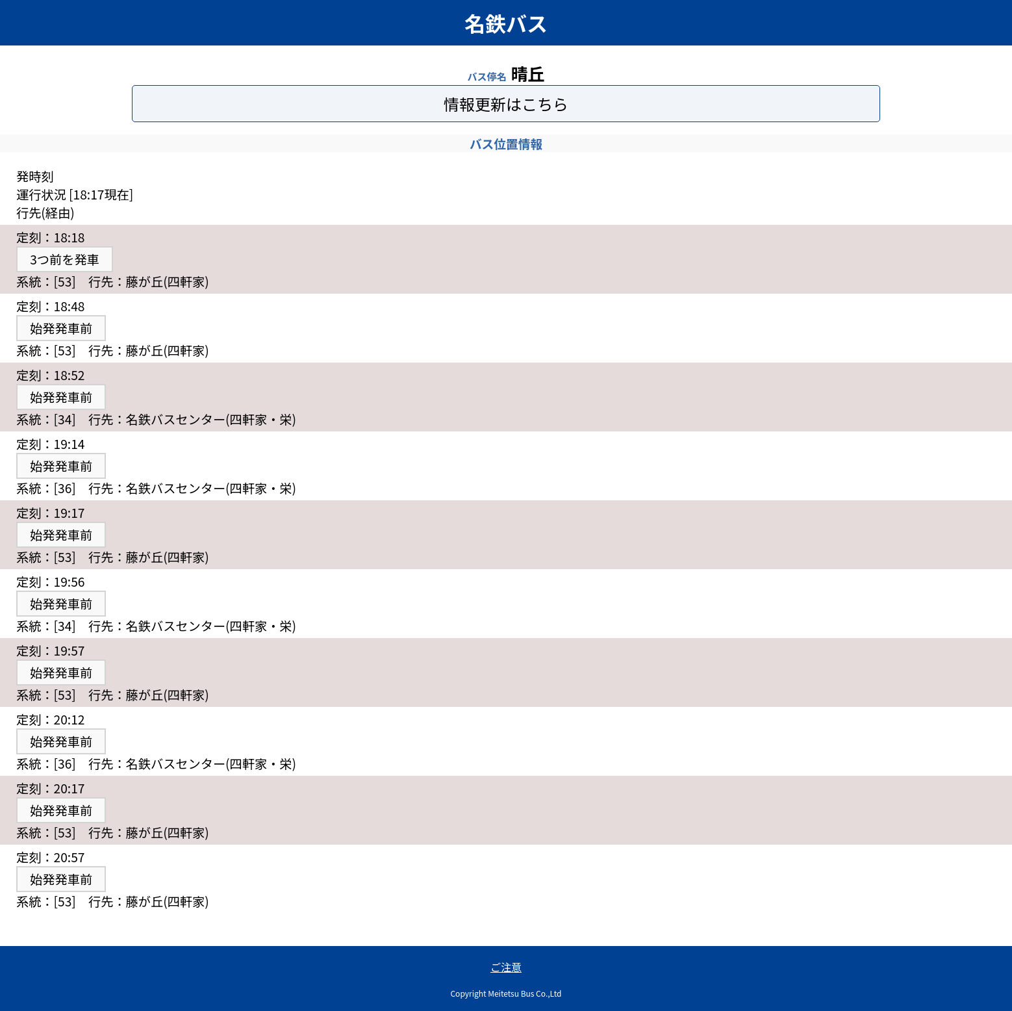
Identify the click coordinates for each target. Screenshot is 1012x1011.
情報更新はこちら (506, 103)
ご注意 (506, 967)
